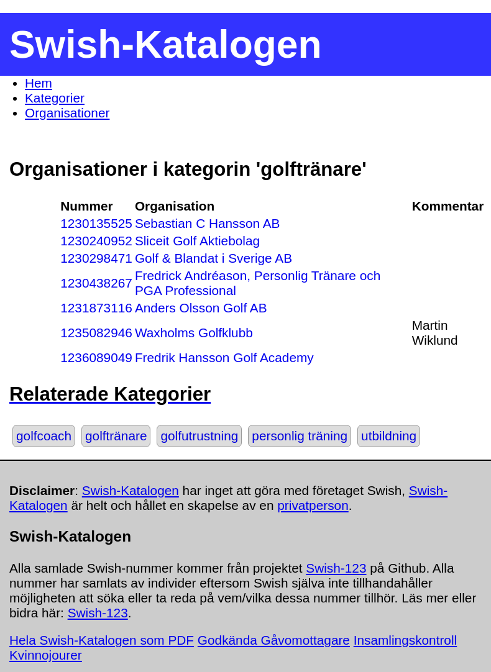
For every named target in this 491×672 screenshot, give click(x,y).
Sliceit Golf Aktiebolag (197, 241)
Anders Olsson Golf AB (201, 308)
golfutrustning (199, 436)
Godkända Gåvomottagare (274, 640)
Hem (38, 83)
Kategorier (55, 98)
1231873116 (96, 308)
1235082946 (96, 332)
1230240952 (96, 241)
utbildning (388, 436)
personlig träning (299, 436)
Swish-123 (336, 568)
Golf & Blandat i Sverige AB (213, 258)
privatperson (312, 505)
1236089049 (96, 357)
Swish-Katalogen (130, 490)
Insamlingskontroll (405, 640)
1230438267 (96, 283)
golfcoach (43, 436)
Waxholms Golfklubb (194, 332)
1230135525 (96, 223)
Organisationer (67, 113)
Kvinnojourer (45, 655)
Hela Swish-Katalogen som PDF (101, 640)
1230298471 (96, 258)
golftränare (116, 436)
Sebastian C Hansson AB (207, 223)
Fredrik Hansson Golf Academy (224, 357)
